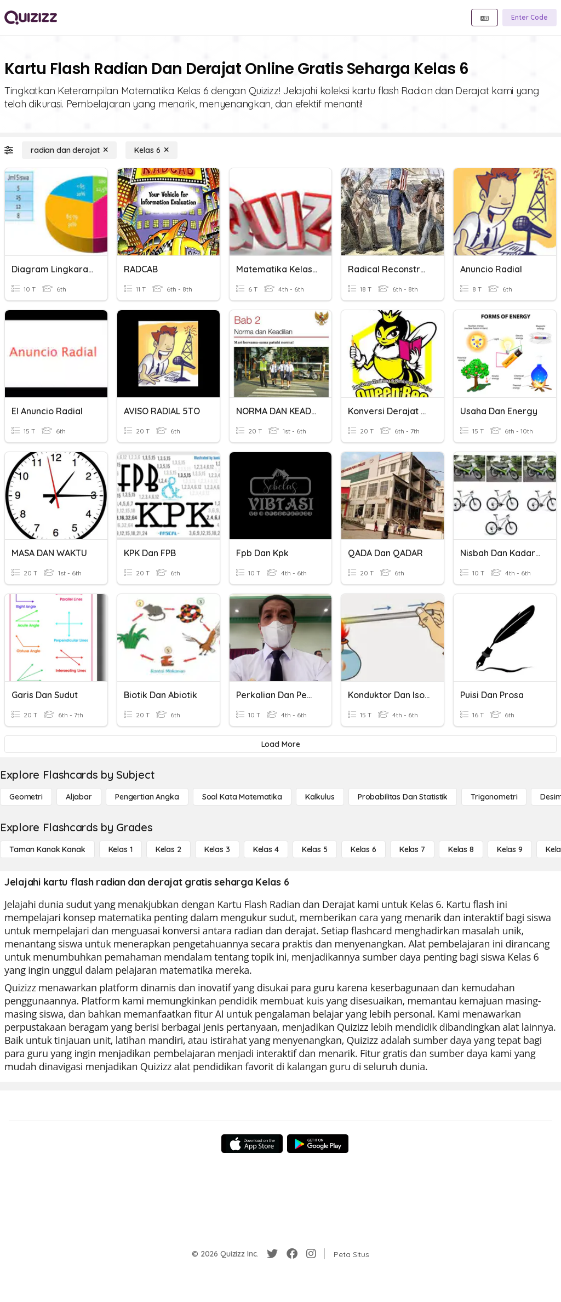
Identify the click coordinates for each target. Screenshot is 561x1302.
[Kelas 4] (266, 849)
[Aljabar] (78, 797)
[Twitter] (272, 1254)
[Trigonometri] (493, 797)
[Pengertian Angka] (147, 797)
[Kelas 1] (120, 849)
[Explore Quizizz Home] (30, 17)
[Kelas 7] (412, 849)
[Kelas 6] (151, 150)
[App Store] (252, 1143)
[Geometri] (26, 797)
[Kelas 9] (510, 849)
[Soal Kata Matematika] (242, 797)
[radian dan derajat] (69, 150)
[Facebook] (292, 1254)
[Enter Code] (529, 17)
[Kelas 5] (315, 849)
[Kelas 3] (217, 849)
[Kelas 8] (461, 849)
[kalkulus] (320, 797)
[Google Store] (317, 1143)
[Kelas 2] (168, 849)
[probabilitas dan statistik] (402, 797)
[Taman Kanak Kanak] (47, 849)
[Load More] (280, 744)
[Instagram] (311, 1254)
